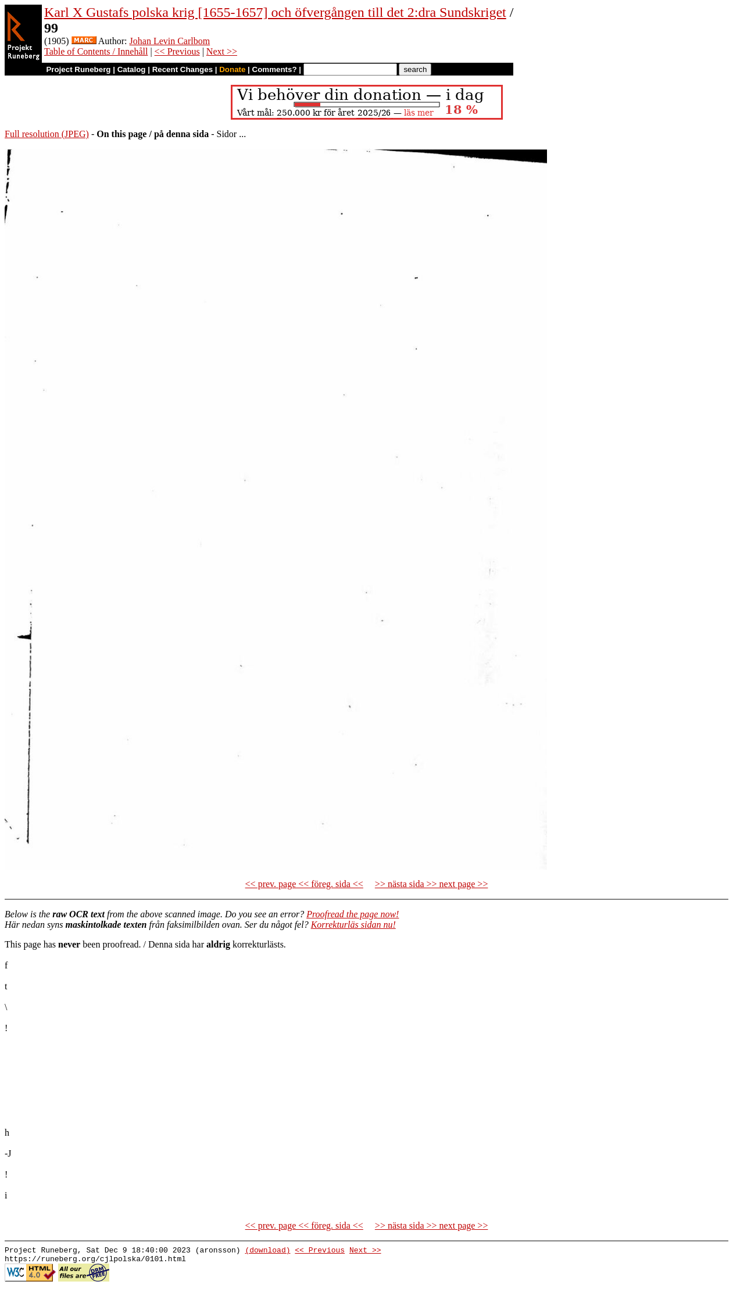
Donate (232, 69)
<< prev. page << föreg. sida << (304, 884)
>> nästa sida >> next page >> (431, 884)
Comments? (274, 69)
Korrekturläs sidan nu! (353, 924)
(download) (267, 1251)
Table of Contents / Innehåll (96, 51)
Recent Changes (182, 69)
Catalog (131, 69)
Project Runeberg (78, 69)
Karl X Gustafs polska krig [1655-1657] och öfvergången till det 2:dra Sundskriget (275, 12)
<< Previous (177, 51)
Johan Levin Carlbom (170, 41)
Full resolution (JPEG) (47, 134)
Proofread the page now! (352, 914)
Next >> (221, 51)
